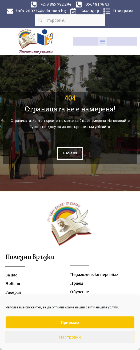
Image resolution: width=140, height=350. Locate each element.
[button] (102, 41)
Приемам (70, 322)
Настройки (70, 337)
